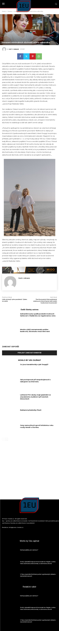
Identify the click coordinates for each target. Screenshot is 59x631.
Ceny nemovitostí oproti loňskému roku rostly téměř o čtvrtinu (36, 426)
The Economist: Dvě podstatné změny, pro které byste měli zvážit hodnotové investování (45, 301)
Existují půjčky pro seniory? (29, 550)
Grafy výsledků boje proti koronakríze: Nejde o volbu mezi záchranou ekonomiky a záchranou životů (37, 563)
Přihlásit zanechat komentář (29, 353)
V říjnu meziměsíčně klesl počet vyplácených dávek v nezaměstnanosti (38, 575)
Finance (10, 11)
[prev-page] (3, 439)
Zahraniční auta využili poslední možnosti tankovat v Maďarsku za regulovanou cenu (37, 315)
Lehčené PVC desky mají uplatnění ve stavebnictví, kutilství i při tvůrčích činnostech (35, 397)
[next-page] (6, 439)
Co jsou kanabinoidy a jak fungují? (34, 364)
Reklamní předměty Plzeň (30, 410)
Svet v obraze (14, 49)
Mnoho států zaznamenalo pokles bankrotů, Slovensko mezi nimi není (35, 330)
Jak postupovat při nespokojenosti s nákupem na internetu (35, 381)
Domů (4, 11)
